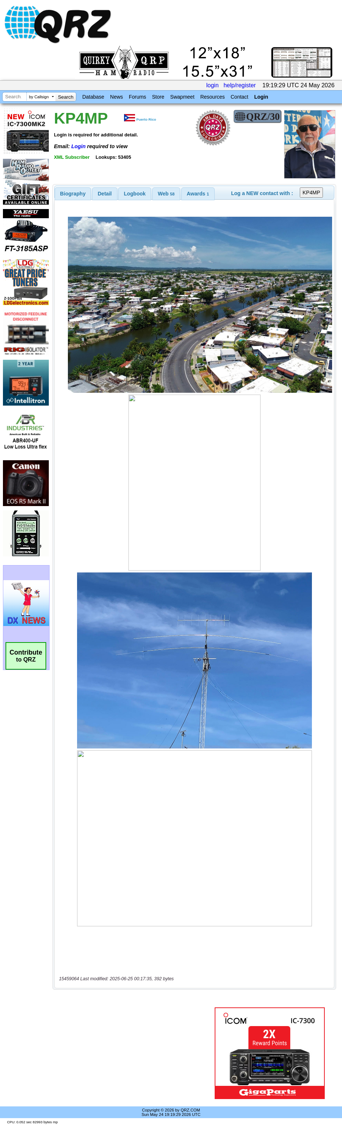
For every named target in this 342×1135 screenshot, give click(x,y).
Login (261, 97)
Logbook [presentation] (135, 194)
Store (158, 97)
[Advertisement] (133, 1053)
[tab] (73, 193)
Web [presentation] (166, 194)
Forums (137, 97)
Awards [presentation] (198, 194)
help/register (239, 85)
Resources (212, 97)
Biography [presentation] (73, 194)
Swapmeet (182, 97)
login (212, 85)
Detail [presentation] (105, 194)
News (116, 97)
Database (93, 97)
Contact (239, 97)
